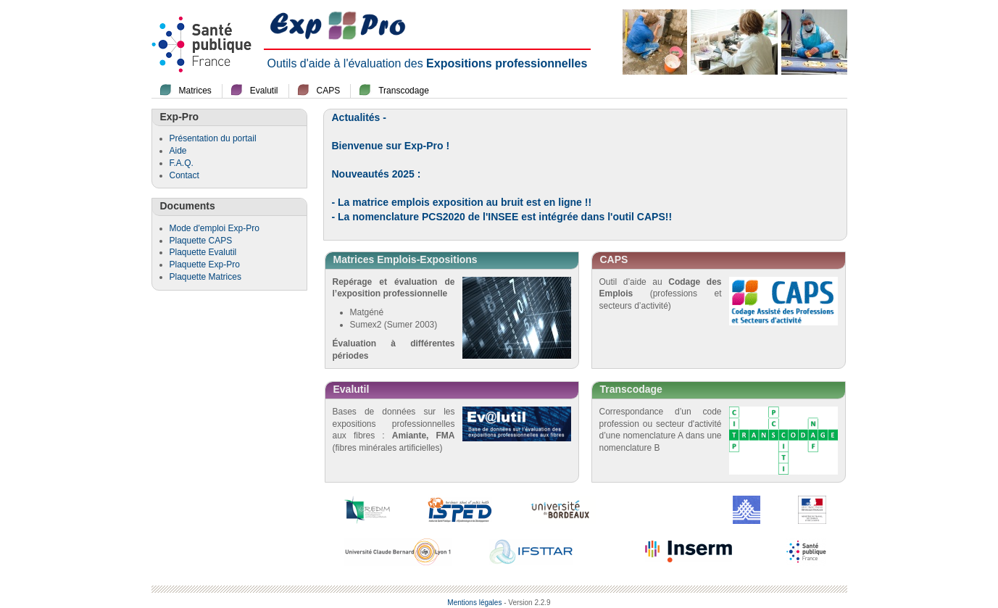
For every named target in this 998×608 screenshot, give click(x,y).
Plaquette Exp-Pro (205, 264)
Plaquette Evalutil (203, 252)
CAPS (329, 91)
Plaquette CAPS (201, 241)
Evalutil (264, 91)
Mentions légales (474, 603)
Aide (178, 151)
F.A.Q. (182, 163)
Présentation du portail (213, 138)
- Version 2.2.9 (527, 603)
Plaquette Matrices (205, 277)
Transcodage (403, 91)
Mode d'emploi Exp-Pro (214, 228)
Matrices (195, 91)
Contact (184, 175)
